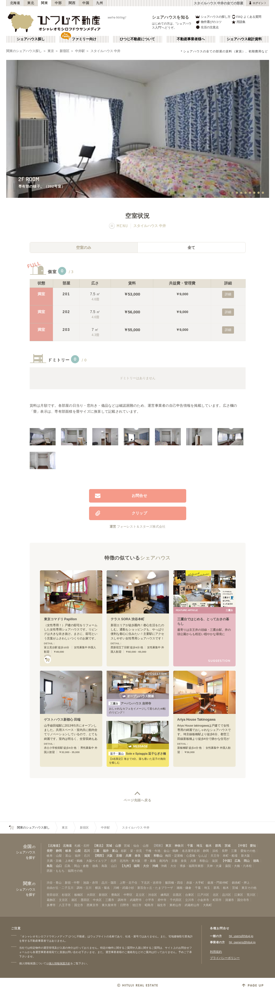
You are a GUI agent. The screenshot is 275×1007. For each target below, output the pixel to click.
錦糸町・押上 (241, 882)
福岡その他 (75, 870)
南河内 (163, 860)
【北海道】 (54, 845)
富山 (115, 850)
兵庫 (128, 855)
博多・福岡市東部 (191, 865)
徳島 (256, 860)
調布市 (122, 899)
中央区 (97, 899)
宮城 (109, 845)
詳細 (228, 294)
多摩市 (51, 905)
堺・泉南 (150, 860)
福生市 (161, 905)
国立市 (78, 905)
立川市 (189, 899)
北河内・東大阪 (130, 860)
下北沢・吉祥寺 (151, 882)
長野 (50, 850)
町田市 (217, 899)
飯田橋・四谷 (174, 882)
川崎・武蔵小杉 (123, 887)
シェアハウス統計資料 (244, 39)
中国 (85, 3)
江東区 (238, 894)
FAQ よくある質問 (247, 17)
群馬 (218, 845)
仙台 (136, 845)
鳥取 (50, 865)
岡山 (247, 860)
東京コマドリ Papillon (60, 619)
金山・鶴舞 (171, 850)
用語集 (238, 22)
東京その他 (249, 887)
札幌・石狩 (81, 845)
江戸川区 (203, 894)
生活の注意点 (207, 27)
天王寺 (215, 855)
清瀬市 (229, 899)
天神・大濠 (214, 865)
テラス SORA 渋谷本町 (127, 619)
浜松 (215, 850)
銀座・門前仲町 (218, 882)
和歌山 (158, 855)
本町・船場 (230, 855)
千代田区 (176, 899)
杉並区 (66, 894)
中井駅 (80, 51)
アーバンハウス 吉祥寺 (129, 703)
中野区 (128, 894)
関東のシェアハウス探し (24, 51)
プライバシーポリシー (225, 957)
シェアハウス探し (31, 39)
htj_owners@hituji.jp (242, 942)
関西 (72, 3)
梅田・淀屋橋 (174, 855)
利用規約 (216, 951)
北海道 (15, 3)
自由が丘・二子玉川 (60, 887)
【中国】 (227, 860)
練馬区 (165, 894)
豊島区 (115, 894)
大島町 (207, 905)
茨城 (227, 845)
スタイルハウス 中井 (105, 51)
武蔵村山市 (192, 905)
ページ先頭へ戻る (137, 800)
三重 (96, 850)
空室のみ (83, 247)
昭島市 (149, 905)
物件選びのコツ (208, 22)
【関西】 (99, 855)
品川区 (226, 894)
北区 (216, 894)
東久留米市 (109, 905)
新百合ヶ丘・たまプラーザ (155, 887)
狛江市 (137, 905)
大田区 (91, 894)
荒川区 (251, 894)
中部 (58, 3)
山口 (59, 865)
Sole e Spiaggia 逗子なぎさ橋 (137, 753)
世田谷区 (53, 894)
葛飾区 (51, 899)
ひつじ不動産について (137, 39)
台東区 (189, 894)
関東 (44, 3)
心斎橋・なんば (196, 855)
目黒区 (177, 894)
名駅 (124, 850)
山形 (118, 845)
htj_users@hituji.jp (241, 936)
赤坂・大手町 (195, 882)
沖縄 (155, 865)
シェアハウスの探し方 (212, 17)
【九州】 (126, 865)
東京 (50, 51)
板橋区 (78, 894)
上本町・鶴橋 (74, 860)
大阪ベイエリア (96, 860)
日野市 (124, 905)
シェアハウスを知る (170, 17)
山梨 (78, 850)
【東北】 (99, 845)
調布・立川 (84, 887)
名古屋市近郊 (191, 850)
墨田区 (85, 899)
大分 (146, 865)
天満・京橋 (54, 860)
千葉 (190, 845)
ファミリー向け (84, 39)
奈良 (138, 855)
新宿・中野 (72, 882)
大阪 (110, 855)
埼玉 (199, 845)
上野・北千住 (128, 882)
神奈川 (179, 845)
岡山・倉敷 (81, 865)
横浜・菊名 (102, 887)
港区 (74, 899)
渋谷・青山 (54, 882)
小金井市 (203, 899)
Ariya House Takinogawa (196, 719)
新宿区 (64, 51)
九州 (99, 3)
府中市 (162, 899)
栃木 (209, 845)
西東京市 (93, 905)
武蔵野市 (136, 899)
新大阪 (245, 855)
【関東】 (158, 845)
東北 (30, 3)
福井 (106, 850)
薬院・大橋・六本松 (238, 865)
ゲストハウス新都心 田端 (62, 719)
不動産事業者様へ (191, 39)
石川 (87, 850)
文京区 (63, 899)
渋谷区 (152, 894)
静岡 (59, 850)
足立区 (140, 894)
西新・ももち (55, 870)
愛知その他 (247, 850)
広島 (237, 860)
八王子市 (65, 905)
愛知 (253, 845)
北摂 (113, 860)
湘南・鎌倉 (183, 887)
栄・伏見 (136, 850)
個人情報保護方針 (59, 963)
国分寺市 (243, 899)
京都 (119, 855)
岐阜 (68, 850)
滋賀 (147, 855)
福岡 (137, 865)
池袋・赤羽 (90, 882)
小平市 (149, 899)
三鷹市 (109, 899)
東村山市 (175, 905)
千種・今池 (152, 850)
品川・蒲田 (108, 882)
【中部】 (243, 845)
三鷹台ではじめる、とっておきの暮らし (203, 621)
